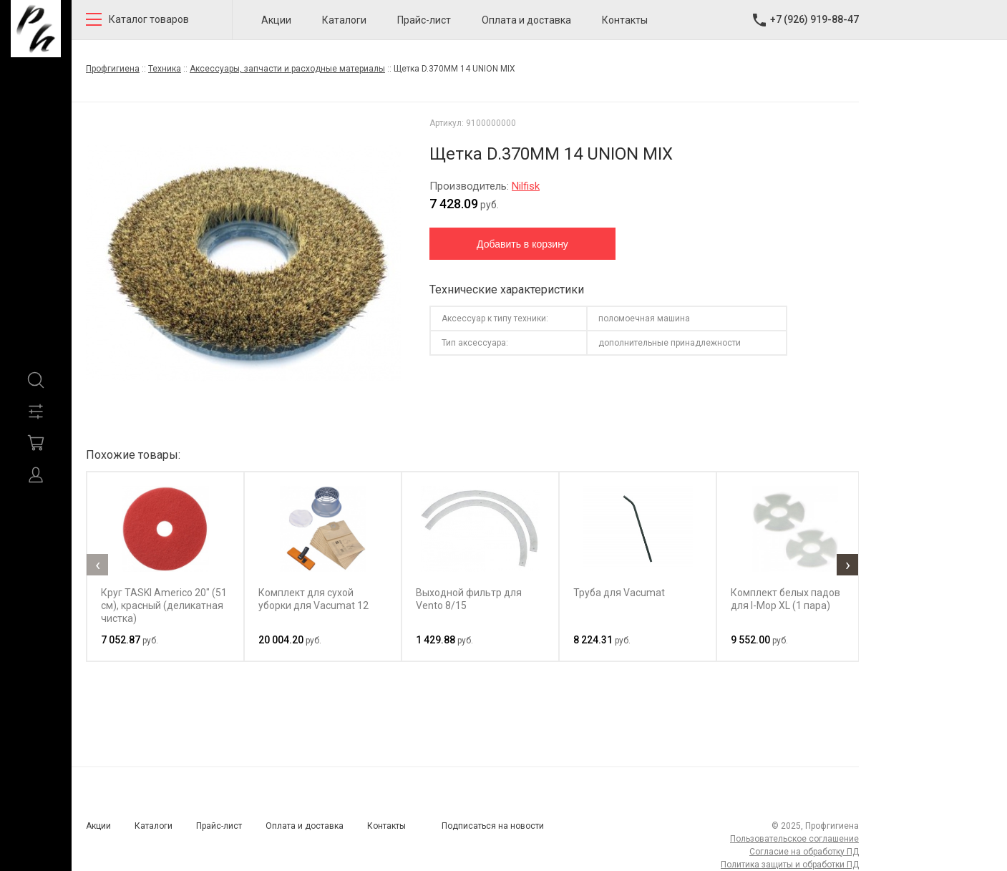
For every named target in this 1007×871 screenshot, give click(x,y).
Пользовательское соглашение (794, 839)
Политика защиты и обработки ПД (790, 865)
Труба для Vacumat (619, 592)
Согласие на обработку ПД (804, 852)
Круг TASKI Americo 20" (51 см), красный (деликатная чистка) (164, 605)
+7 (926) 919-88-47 (814, 19)
